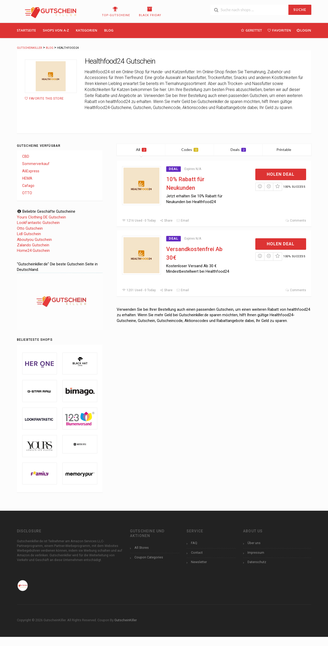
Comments (295, 220)
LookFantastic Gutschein (38, 222)
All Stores (141, 548)
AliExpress (30, 171)
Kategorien (86, 30)
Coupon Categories (148, 557)
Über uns (254, 543)
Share (166, 220)
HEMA (27, 178)
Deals (238, 149)
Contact (197, 552)
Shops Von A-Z (56, 30)
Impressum (255, 552)
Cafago (28, 186)
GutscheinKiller (125, 620)
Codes (189, 149)
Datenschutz (256, 562)
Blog (109, 30)
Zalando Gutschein (33, 245)
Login (303, 30)
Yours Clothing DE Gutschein (41, 217)
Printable (287, 149)
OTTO (27, 193)
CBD (25, 156)
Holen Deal (280, 174)
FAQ (194, 543)
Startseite (26, 30)
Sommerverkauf (35, 164)
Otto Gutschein (30, 228)
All (141, 149)
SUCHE (299, 10)
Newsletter (199, 562)
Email (182, 220)
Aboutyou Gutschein (34, 239)
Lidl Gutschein (29, 233)
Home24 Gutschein (33, 250)
